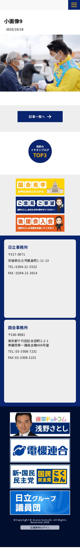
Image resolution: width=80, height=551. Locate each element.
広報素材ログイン (39, 527)
